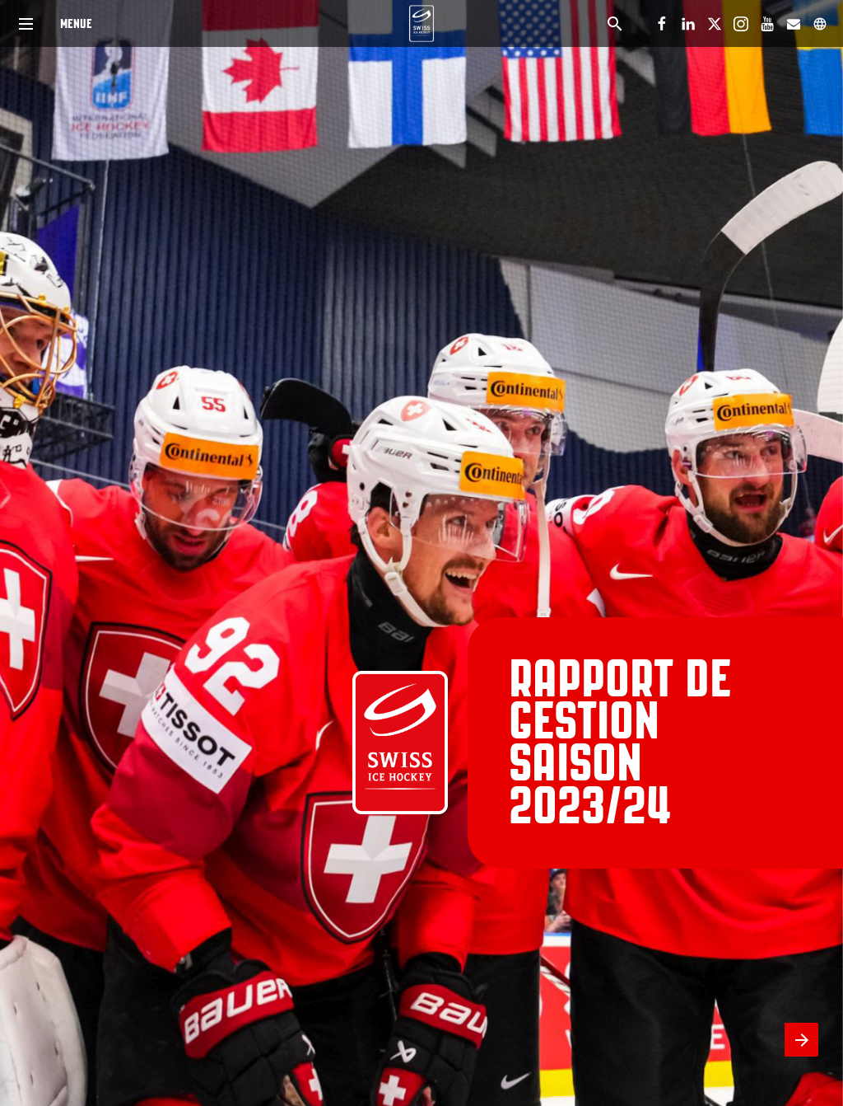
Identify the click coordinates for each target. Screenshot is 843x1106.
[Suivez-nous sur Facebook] (661, 23)
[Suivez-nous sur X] (714, 23)
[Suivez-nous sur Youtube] (767, 23)
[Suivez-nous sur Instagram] (740, 23)
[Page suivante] (801, 1040)
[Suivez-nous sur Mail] (793, 23)
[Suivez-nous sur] (819, 23)
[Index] (25, 23)
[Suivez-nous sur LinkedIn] (688, 23)
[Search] (614, 23)
